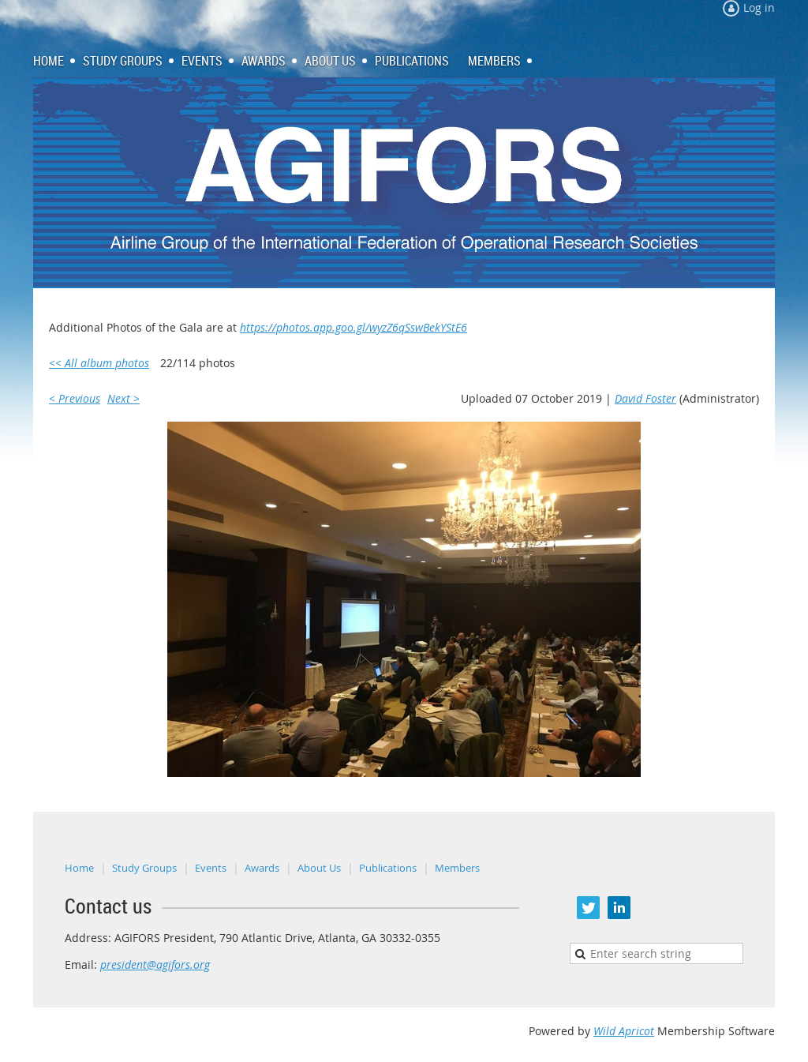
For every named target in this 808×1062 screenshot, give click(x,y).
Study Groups (144, 868)
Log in (759, 7)
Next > (123, 398)
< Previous (74, 398)
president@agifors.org (155, 964)
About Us (319, 868)
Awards (262, 868)
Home (79, 868)
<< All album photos (99, 362)
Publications (388, 868)
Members (457, 868)
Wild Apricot (623, 1030)
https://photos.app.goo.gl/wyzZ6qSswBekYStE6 (353, 327)
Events (210, 868)
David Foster (645, 398)
